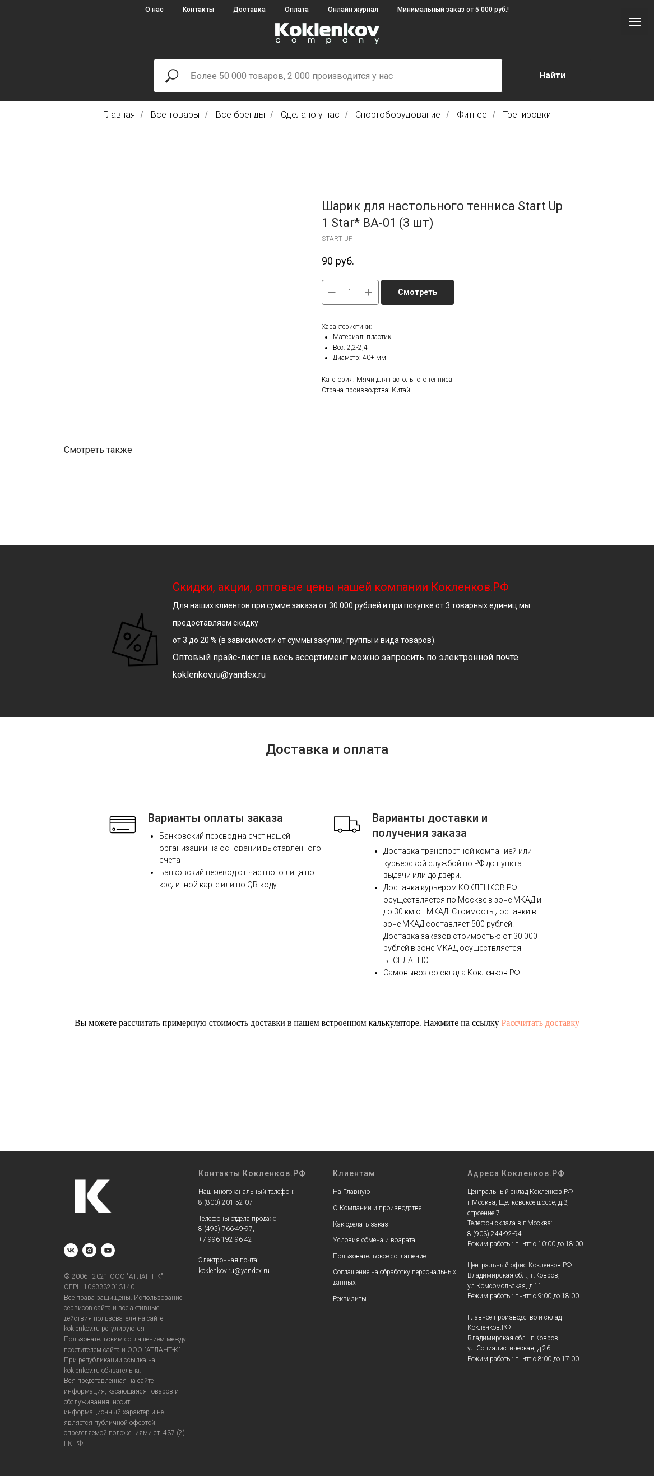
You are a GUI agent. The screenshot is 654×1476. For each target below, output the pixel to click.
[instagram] (89, 1250)
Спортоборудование (397, 114)
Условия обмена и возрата (374, 1240)
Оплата (297, 9)
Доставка (249, 9)
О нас (154, 9)
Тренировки (527, 114)
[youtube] (108, 1250)
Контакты (198, 9)
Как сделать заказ (360, 1224)
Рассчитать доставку (540, 1023)
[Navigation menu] (635, 22)
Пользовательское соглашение (379, 1256)
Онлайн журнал (353, 9)
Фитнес (472, 114)
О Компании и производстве (377, 1208)
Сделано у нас (310, 114)
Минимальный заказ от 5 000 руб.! (453, 9)
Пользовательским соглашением (114, 1339)
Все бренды (240, 114)
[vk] (71, 1250)
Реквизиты (350, 1299)
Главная (119, 114)
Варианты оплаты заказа (215, 818)
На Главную (351, 1192)
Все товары (175, 114)
